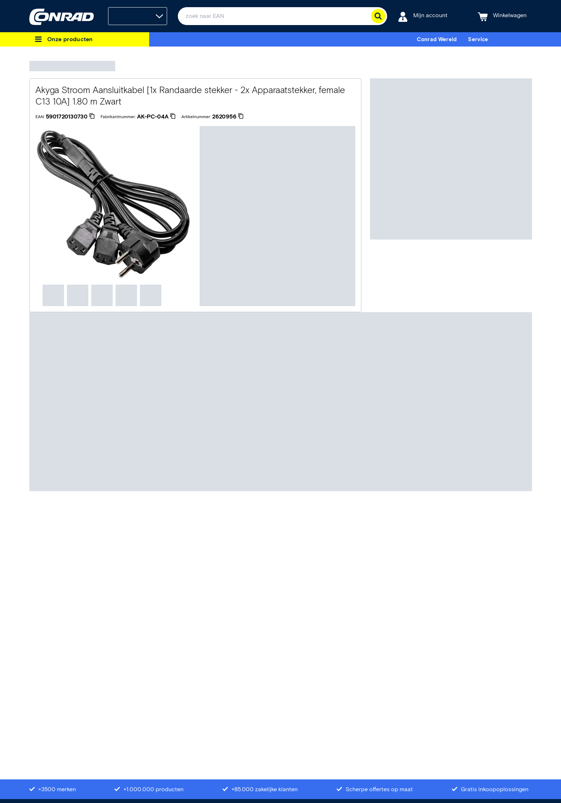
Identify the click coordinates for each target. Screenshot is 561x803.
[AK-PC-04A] (156, 116)
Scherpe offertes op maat (379, 789)
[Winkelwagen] (502, 16)
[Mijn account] (423, 16)
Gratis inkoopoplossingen (494, 789)
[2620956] (228, 116)
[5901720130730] (70, 116)
